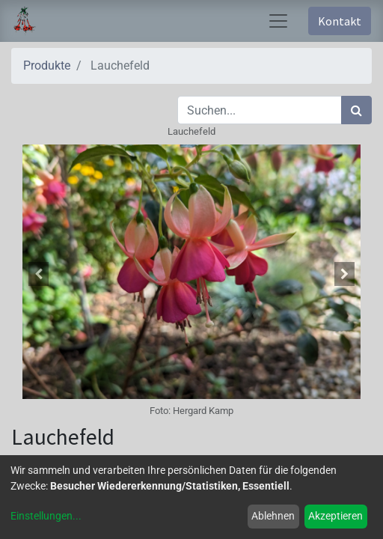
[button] (38, 274)
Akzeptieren (335, 516)
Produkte (46, 65)
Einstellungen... (46, 516)
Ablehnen (273, 516)
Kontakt (339, 20)
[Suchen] (356, 110)
